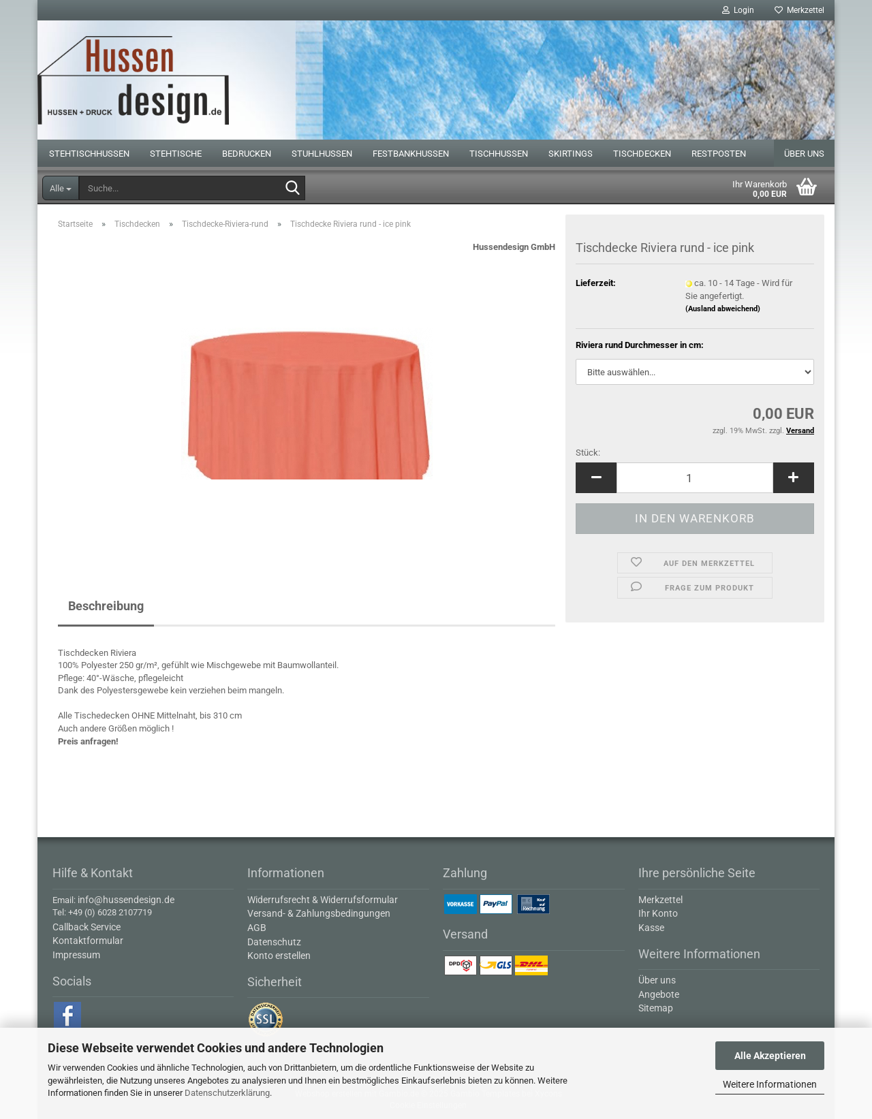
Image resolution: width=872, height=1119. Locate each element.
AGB (256, 927)
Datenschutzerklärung (227, 1093)
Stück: (588, 452)
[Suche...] (60, 188)
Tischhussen (498, 153)
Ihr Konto (658, 913)
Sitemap (655, 1008)
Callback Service (86, 926)
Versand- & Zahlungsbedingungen (318, 913)
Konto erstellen (279, 955)
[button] (596, 477)
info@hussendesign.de (126, 899)
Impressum (76, 954)
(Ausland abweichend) (722, 308)
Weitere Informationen (770, 1084)
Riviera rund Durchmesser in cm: (640, 345)
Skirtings (570, 153)
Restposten (718, 153)
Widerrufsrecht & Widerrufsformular (322, 899)
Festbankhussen (411, 153)
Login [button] (738, 10)
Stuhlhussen (322, 153)
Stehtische (176, 153)
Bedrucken (246, 153)
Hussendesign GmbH (514, 247)
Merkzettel (799, 10)
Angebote (658, 994)
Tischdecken (642, 153)
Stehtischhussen (89, 153)
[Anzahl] (695, 477)
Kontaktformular (87, 940)
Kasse (651, 927)
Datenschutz (274, 941)
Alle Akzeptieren (770, 1055)
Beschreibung (106, 606)
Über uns (804, 153)
